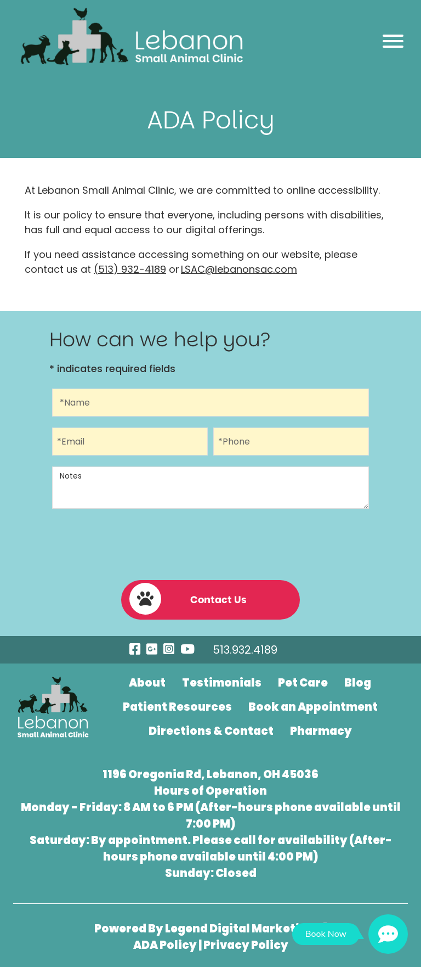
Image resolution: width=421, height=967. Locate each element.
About (147, 682)
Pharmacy (321, 731)
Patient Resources (177, 707)
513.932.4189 (245, 649)
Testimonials (221, 682)
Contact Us (188, 599)
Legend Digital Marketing (246, 928)
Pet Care (303, 682)
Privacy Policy (245, 945)
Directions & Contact (211, 731)
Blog (357, 682)
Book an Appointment (313, 707)
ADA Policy (165, 945)
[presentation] (210, 542)
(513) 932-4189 (130, 269)
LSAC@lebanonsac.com (239, 269)
